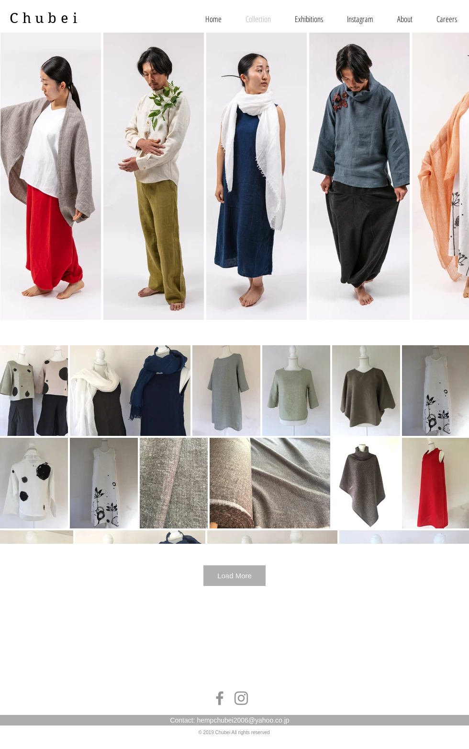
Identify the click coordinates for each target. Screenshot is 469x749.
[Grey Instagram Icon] (241, 698)
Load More (234, 576)
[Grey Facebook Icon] (220, 698)
